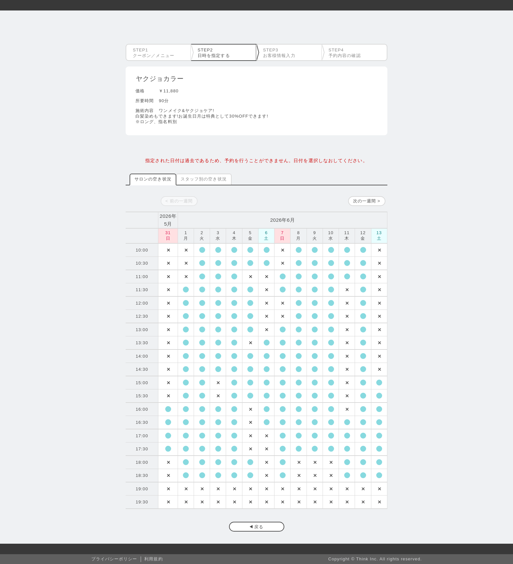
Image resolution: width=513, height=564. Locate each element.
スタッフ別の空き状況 (204, 179)
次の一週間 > (366, 200)
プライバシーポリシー (114, 558)
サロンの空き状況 (152, 179)
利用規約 (153, 558)
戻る (258, 526)
